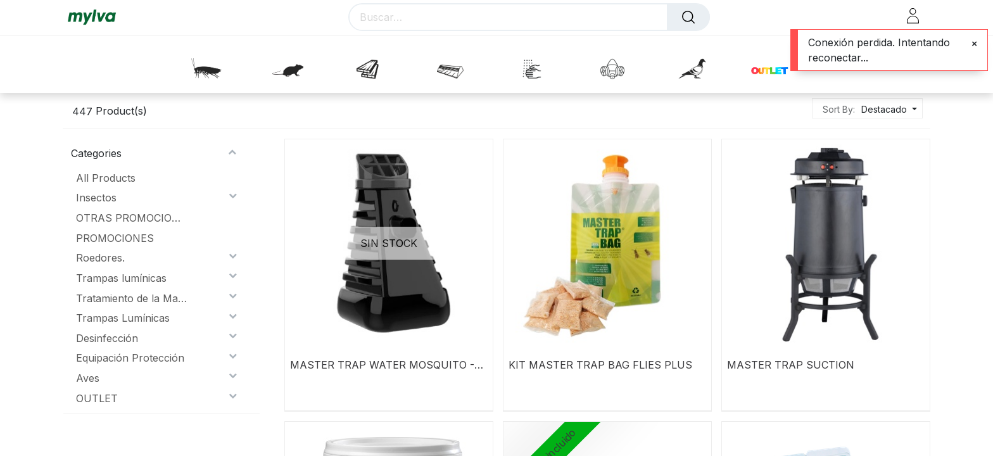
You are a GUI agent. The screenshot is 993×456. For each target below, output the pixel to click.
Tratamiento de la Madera (131, 298)
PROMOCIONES (115, 238)
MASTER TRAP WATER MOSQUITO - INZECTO (382, 364)
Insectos (96, 197)
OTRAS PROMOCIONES (131, 218)
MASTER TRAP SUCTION (790, 364)
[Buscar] (688, 17)
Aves (87, 378)
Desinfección (107, 338)
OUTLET (97, 398)
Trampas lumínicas (121, 278)
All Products (106, 178)
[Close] (974, 44)
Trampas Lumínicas (123, 318)
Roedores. (100, 257)
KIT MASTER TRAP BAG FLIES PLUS (600, 364)
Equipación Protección (130, 358)
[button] (887, 109)
